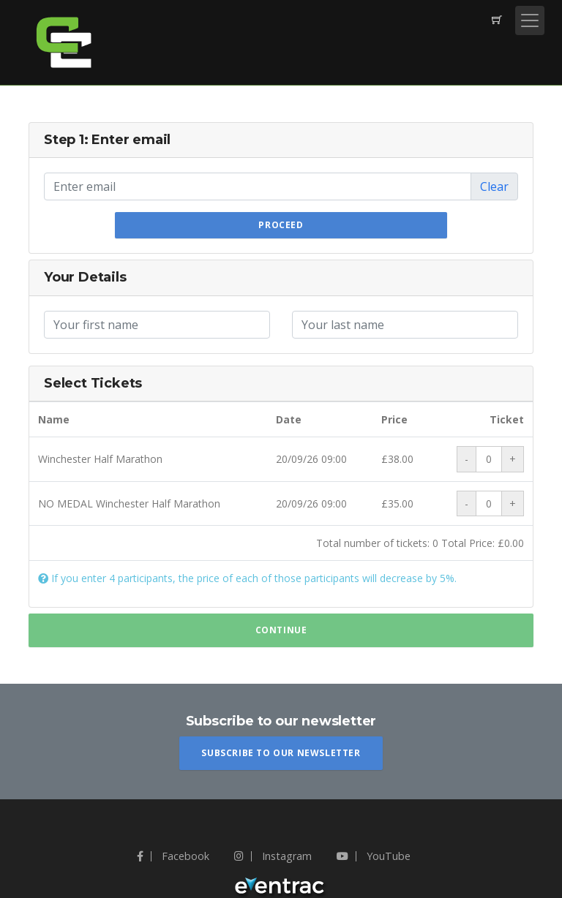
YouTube (374, 856)
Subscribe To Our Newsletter (280, 753)
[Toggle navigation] (529, 20)
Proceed (280, 225)
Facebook (173, 856)
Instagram (273, 856)
